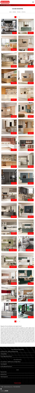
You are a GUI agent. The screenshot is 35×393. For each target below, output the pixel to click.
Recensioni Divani (4, 374)
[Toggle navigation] (33, 2)
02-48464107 (4, 364)
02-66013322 (4, 353)
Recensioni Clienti (3, 371)
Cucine (4, 5)
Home (1, 5)
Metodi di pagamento (4, 376)
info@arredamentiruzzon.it (7, 356)
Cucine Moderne (8, 5)
